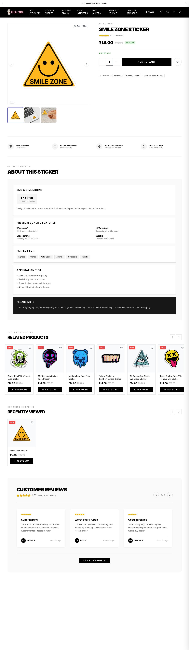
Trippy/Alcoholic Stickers (153, 75)
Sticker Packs (66, 11)
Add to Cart (147, 61)
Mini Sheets (96, 11)
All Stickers (35, 11)
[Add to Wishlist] (178, 62)
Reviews (150, 12)
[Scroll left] (172, 337)
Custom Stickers (132, 11)
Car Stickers (82, 11)
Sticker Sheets (49, 11)
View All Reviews (94, 560)
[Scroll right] (179, 337)
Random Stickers (133, 75)
